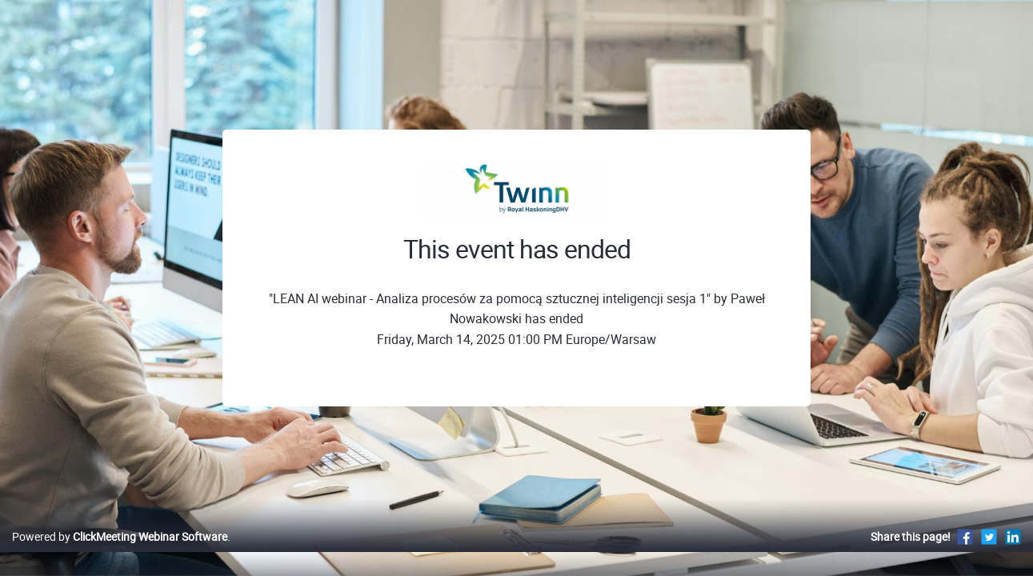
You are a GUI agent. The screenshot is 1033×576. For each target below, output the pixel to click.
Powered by (119, 553)
